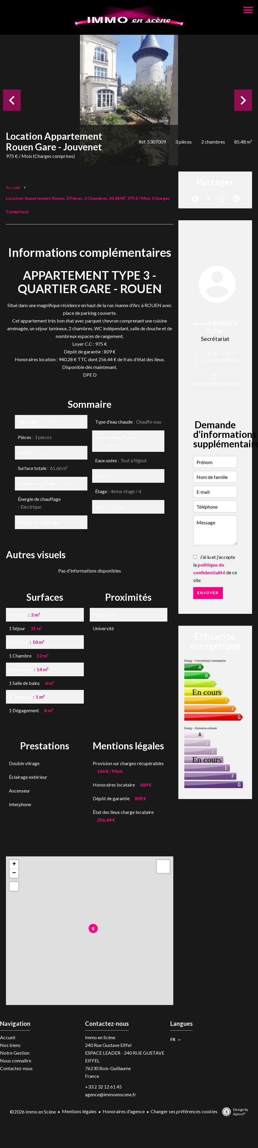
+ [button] (14, 864)
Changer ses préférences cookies (184, 1111)
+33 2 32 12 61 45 (219, 352)
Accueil (13, 187)
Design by (233, 1111)
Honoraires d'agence (124, 1111)
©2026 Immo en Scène (33, 1111)
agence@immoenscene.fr (215, 383)
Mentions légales (79, 1111)
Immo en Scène (100, 1037)
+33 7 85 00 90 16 (219, 360)
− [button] (14, 873)
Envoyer (208, 593)
